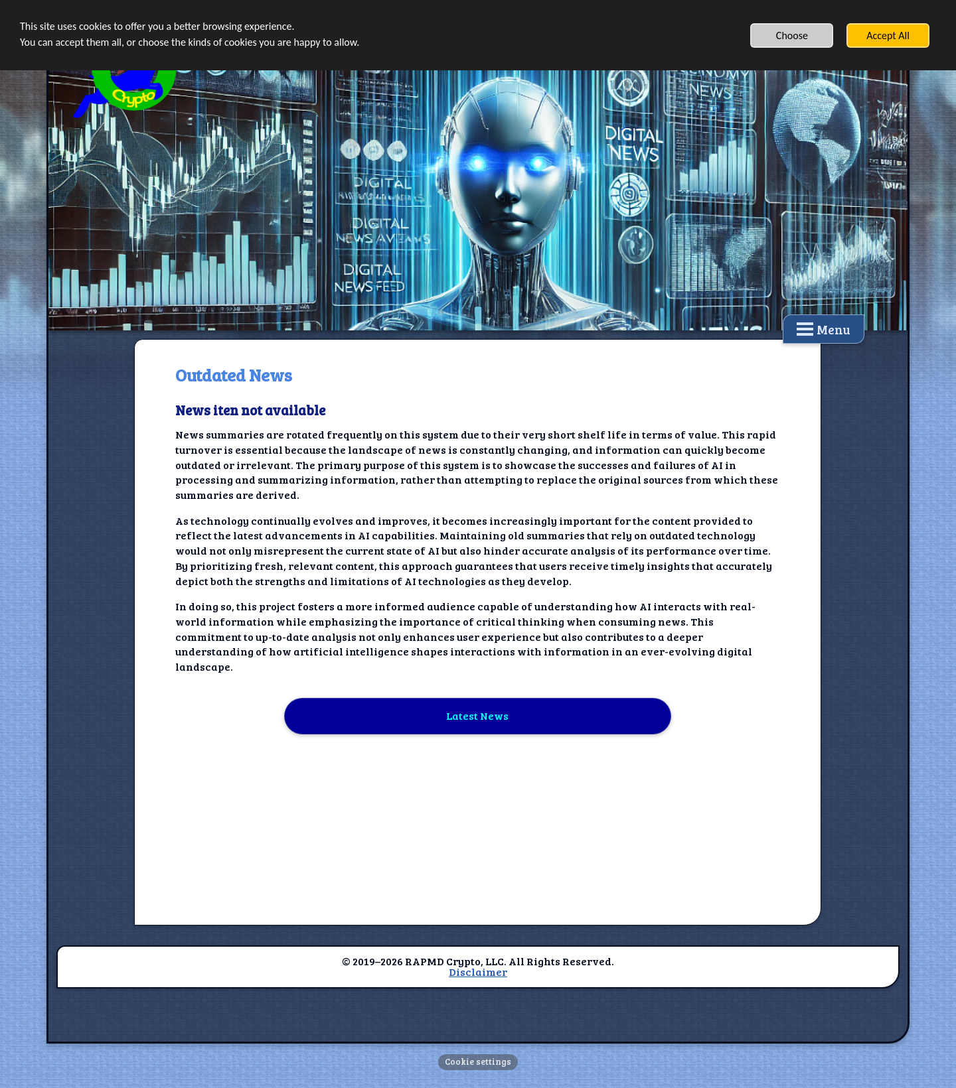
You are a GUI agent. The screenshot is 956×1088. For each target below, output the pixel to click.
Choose (792, 35)
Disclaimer (478, 972)
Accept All (888, 35)
